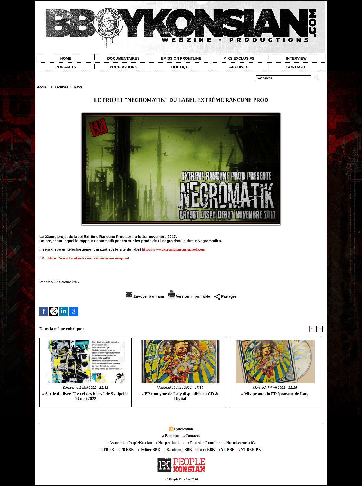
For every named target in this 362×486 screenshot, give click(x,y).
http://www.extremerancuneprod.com (173, 249)
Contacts (191, 436)
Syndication (183, 429)
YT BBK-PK (249, 450)
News (78, 87)
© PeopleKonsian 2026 (181, 479)
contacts (296, 67)
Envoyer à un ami (145, 296)
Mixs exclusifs (238, 58)
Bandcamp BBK (178, 450)
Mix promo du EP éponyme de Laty (274, 394)
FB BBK (126, 450)
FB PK (108, 450)
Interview (296, 58)
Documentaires (123, 58)
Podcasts (66, 67)
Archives (238, 67)
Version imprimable (189, 296)
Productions (123, 67)
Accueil (42, 87)
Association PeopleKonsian (130, 443)
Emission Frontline (181, 58)
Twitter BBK (149, 450)
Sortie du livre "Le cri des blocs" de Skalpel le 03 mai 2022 (85, 396)
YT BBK (227, 450)
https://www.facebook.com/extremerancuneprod (88, 258)
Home (65, 58)
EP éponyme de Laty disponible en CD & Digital (180, 396)
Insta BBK (206, 450)
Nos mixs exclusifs (239, 443)
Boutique (181, 67)
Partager (225, 296)
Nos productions (170, 443)
